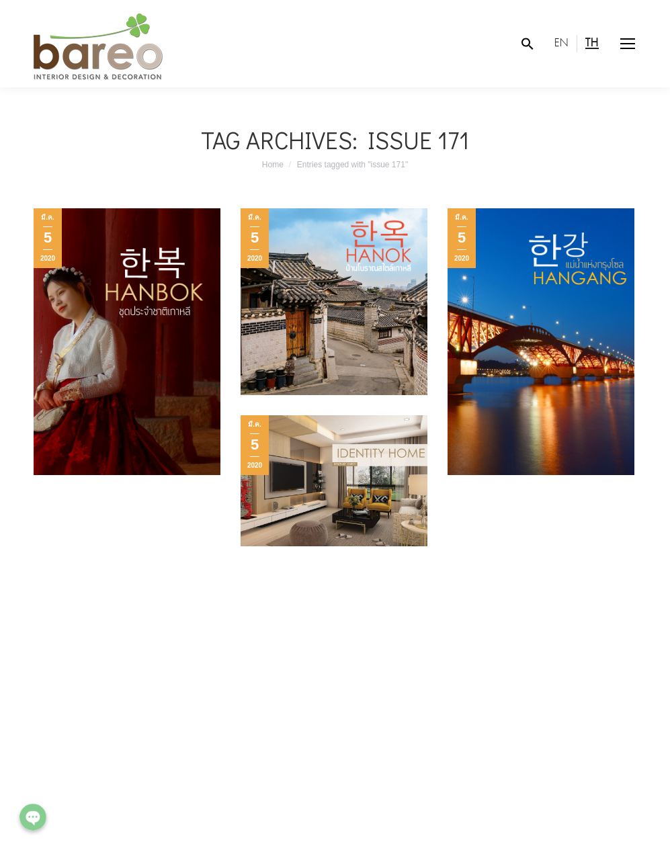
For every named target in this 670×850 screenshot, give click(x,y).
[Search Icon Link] (527, 43)
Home (273, 164)
